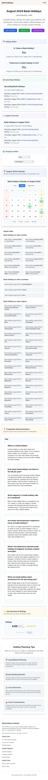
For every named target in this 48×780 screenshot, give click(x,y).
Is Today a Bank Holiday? (9, 739)
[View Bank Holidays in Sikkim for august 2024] (34, 399)
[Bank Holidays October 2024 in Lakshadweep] (34, 266)
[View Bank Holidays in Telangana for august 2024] (34, 406)
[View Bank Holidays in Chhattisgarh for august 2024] (13, 328)
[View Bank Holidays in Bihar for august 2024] (13, 321)
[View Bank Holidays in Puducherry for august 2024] (13, 393)
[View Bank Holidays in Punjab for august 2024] (34, 393)
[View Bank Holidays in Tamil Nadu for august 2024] (13, 406)
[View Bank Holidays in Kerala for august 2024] (34, 360)
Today (22, 185)
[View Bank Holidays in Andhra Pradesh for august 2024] (34, 307)
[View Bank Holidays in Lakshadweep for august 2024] (13, 367)
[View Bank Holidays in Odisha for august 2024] (34, 386)
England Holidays (7, 751)
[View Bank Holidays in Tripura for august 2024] (13, 412)
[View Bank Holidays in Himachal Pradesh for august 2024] (34, 347)
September (32, 185)
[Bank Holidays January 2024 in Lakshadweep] (13, 240)
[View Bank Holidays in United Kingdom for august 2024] (24, 284)
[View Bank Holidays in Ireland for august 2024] (24, 290)
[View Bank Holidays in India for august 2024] (24, 295)
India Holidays (6, 757)
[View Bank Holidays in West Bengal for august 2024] (34, 419)
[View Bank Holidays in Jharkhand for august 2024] (34, 354)
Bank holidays (7, 3)
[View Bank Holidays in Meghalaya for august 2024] (13, 380)
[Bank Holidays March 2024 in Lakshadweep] (13, 247)
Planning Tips (38, 30)
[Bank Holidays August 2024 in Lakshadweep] (34, 260)
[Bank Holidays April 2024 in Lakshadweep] (34, 247)
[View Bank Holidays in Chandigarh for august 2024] (34, 321)
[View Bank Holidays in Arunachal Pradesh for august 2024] (13, 315)
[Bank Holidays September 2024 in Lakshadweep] (13, 266)
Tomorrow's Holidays (8, 742)
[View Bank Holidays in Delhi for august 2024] (34, 334)
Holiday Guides (6, 745)
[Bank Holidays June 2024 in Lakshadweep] (34, 253)
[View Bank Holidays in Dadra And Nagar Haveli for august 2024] (34, 328)
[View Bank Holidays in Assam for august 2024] (34, 315)
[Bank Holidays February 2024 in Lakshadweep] (34, 240)
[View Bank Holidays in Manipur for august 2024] (34, 373)
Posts (44, 2)
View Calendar (10, 30)
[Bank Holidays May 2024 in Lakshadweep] (13, 253)
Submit (29, 632)
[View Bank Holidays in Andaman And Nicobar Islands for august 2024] (13, 307)
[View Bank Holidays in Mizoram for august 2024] (34, 380)
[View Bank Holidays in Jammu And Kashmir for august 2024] (13, 354)
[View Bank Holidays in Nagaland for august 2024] (13, 386)
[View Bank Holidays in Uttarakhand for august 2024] (34, 412)
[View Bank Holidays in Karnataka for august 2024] (13, 360)
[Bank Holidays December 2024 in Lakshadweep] (34, 273)
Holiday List (24, 30)
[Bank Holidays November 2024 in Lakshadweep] (13, 273)
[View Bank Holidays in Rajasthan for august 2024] (13, 399)
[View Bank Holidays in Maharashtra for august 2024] (13, 373)
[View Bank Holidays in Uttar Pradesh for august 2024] (13, 419)
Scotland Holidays (7, 754)
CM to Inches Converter (9, 763)
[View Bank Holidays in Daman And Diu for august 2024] (13, 334)
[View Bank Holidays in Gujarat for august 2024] (34, 341)
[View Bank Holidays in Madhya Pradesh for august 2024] (34, 367)
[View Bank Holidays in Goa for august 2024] (13, 341)
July (14, 185)
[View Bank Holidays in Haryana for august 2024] (13, 347)
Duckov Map (5, 766)
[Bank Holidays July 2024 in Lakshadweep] (13, 260)
